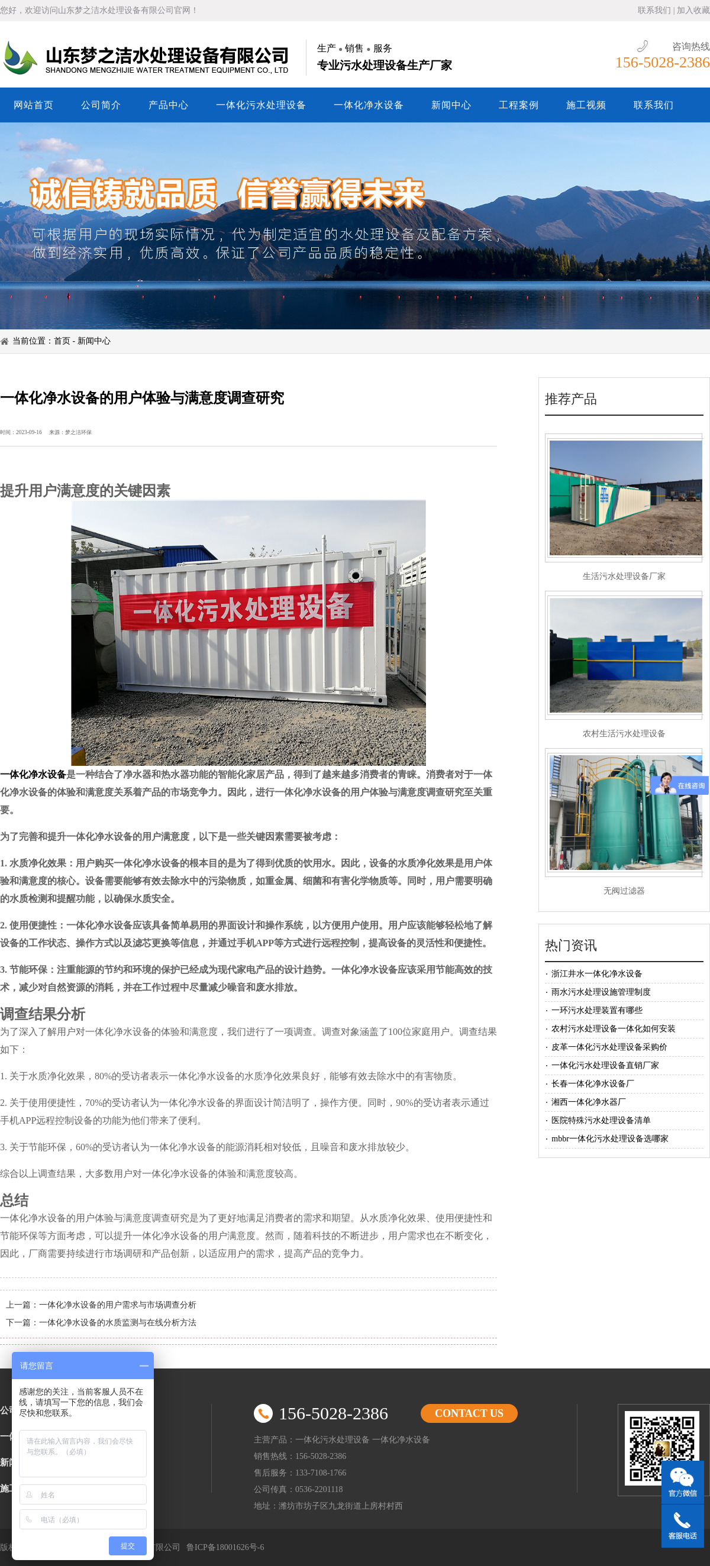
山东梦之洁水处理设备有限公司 (147, 58)
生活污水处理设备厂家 (624, 576)
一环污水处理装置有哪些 (597, 1010)
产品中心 (169, 105)
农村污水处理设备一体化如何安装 (613, 1028)
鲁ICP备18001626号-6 (225, 1547)
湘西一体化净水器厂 (588, 1102)
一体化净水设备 (369, 105)
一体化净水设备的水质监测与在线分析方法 (117, 1322)
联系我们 (654, 10)
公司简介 (101, 105)
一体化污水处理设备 (261, 105)
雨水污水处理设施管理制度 (601, 992)
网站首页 (34, 105)
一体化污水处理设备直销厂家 (605, 1065)
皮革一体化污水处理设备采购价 (609, 1047)
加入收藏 (693, 10)
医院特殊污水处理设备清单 (601, 1120)
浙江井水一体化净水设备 (597, 973)
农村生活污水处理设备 (624, 733)
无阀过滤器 (624, 890)
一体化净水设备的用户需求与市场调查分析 (117, 1304)
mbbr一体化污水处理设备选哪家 (610, 1138)
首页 (62, 341)
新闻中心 (451, 105)
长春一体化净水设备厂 (592, 1083)
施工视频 (586, 105)
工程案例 (519, 105)
